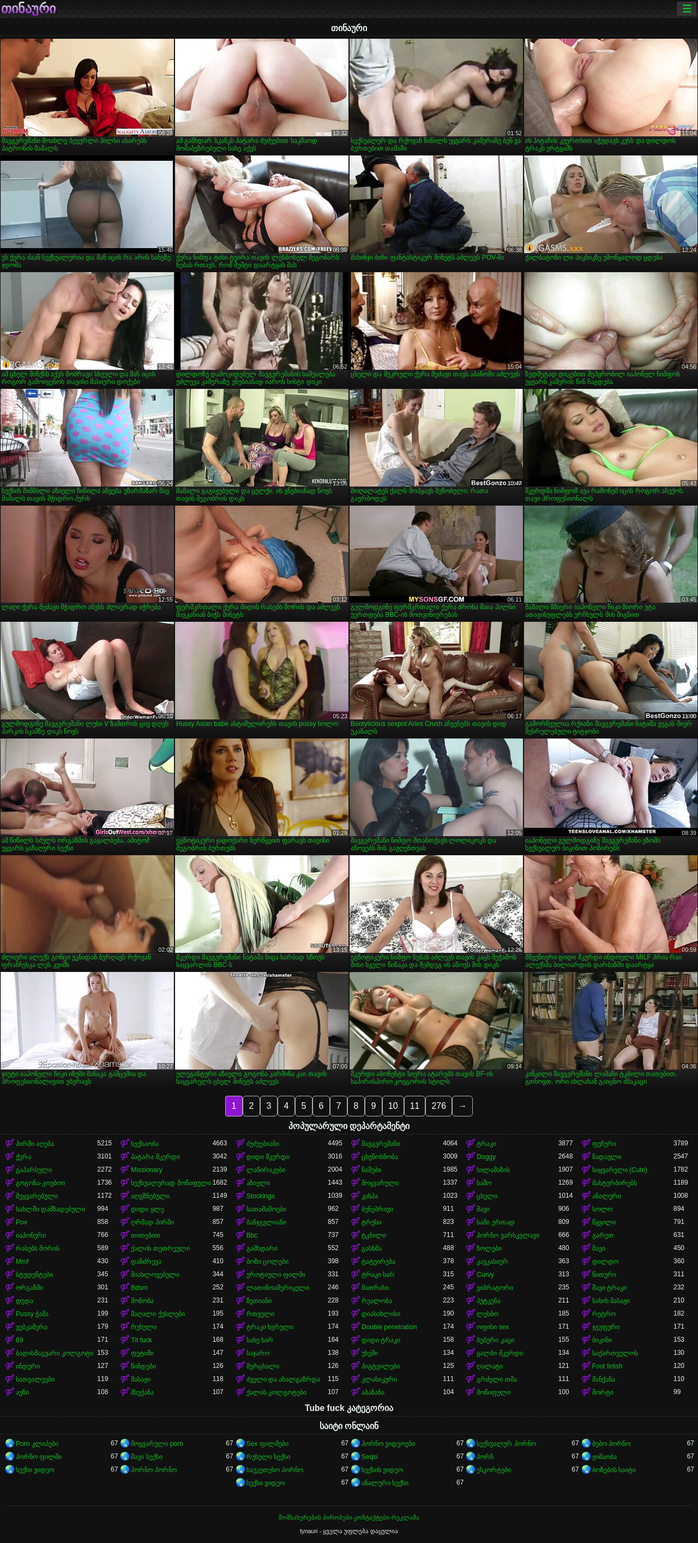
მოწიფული (493, 1392)
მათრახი (375, 1288)
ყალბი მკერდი (499, 1353)
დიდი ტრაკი (381, 1340)
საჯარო (257, 1353)
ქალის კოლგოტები (276, 1392)
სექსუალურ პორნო (506, 1444)
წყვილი (604, 1222)
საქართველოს (615, 1353)
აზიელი (258, 1183)
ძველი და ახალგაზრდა (283, 1379)
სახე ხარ (259, 1340)
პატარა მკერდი (155, 1157)
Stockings (260, 1196)
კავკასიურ (492, 1261)
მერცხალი (262, 1366)
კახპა (370, 1196)
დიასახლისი (381, 1314)
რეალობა (377, 1301)
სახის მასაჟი (611, 1301)
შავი (483, 1209)
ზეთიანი (259, 1301)
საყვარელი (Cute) (620, 1170)
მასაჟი (141, 1379)
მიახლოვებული (155, 1274)
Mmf (22, 1261)
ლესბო (487, 1314)
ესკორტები (494, 1470)
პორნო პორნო (153, 1470)
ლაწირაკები (265, 1170)
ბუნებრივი (377, 1209)
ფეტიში (142, 1353)
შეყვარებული (37, 1196)
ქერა (23, 1157)
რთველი (260, 1314)
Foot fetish (607, 1366)
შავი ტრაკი (609, 1288)
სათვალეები (35, 1379)
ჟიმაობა (604, 1457)
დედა (24, 1301)
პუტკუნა (489, 1301)
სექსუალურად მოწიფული (170, 1183)
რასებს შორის (37, 1248)
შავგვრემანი (381, 1144)
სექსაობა (145, 1144)
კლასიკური (379, 1379)
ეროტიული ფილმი (275, 1274)
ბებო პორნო (611, 1444)
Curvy (485, 1274)
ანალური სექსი (385, 1483)
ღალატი (490, 1366)
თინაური (28, 9)
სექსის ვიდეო (382, 1470)
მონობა (142, 1301)
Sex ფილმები (267, 1444)
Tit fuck (141, 1340)
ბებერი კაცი (495, 1340)
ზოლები (489, 1248)
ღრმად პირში (152, 1222)
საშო (484, 1183)
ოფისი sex (493, 1327)
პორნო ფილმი (39, 1457)
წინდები (143, 1366)
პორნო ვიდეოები (388, 1444)
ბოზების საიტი (614, 1470)
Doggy (486, 1157)
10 (393, 1105)
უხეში (370, 1353)
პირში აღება (35, 1144)
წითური (604, 1274)
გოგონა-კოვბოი (40, 1183)
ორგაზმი (29, 1288)
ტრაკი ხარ (378, 1274)
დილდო (605, 1261)
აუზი (22, 1392)
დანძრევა (146, 1261)
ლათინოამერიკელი (277, 1288)
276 (438, 1105)
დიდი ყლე (147, 1209)
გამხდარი (262, 1248)
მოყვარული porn (157, 1444)
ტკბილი (374, 1235)
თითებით (145, 1235)
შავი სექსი (146, 1457)
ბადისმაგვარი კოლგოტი (54, 1353)
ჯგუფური (605, 1327)
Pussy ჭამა (32, 1314)
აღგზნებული (150, 1196)
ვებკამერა (31, 1327)
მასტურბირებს (614, 1183)
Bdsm (139, 1288)
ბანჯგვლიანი (266, 1222)
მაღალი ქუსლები (157, 1314)
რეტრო (604, 1314)
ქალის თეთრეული (160, 1248)
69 (19, 1340)
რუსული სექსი (268, 1457)
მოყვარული (380, 1183)
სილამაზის (493, 1170)
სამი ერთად (495, 1222)
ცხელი (487, 1196)
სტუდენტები (34, 1274)
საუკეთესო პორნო (274, 1470)
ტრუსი (371, 1222)
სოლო (602, 1209)
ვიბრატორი (495, 1288)
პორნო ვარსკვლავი (508, 1235)
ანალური (606, 1196)
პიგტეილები (381, 1366)
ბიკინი (602, 1340)
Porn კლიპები (37, 1444)
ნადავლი (606, 1157)
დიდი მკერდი (268, 1157)
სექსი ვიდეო (35, 1470)
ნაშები (371, 1170)
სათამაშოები (266, 1209)
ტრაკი (486, 1144)
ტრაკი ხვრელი (269, 1327)
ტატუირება (378, 1261)
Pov (21, 1222)
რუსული (144, 1327)
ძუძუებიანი (262, 1144)
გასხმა (372, 1248)
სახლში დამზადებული (50, 1209)
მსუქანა (142, 1392)
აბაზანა (373, 1392)
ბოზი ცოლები (267, 1261)
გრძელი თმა (496, 1379)
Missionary (146, 1170)
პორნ (485, 1457)
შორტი (602, 1392)
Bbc (252, 1235)
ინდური (28, 1366)
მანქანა (603, 1379)
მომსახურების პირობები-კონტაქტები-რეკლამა (349, 1517)
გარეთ (602, 1235)
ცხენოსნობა (380, 1157)
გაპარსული (34, 1170)
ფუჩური (604, 1144)
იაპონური (31, 1235)
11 (415, 1105)
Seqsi (370, 1457)
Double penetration (389, 1327)
